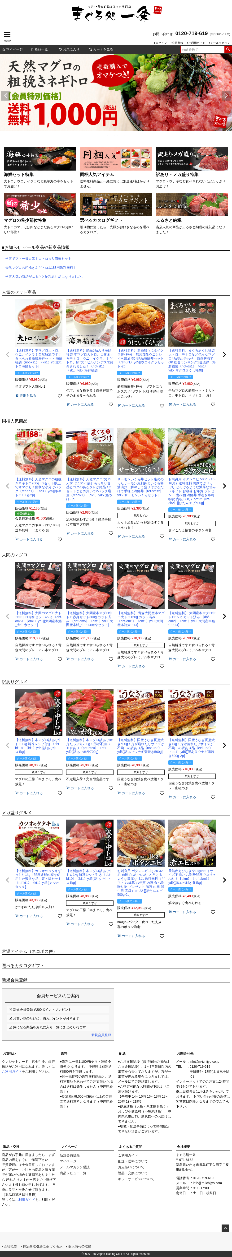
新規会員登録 (101, 1035)
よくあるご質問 (130, 1147)
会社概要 (183, 1147)
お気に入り (69, 49)
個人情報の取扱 (79, 1246)
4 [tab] (118, 135)
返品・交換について (133, 1173)
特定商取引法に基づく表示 (42, 1246)
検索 (228, 49)
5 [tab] (121, 135)
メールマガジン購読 (75, 1167)
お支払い (9, 1053)
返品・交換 (11, 1147)
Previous (5, 96)
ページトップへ (225, 1228)
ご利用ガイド (196, 43)
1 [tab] (108, 135)
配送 (122, 1053)
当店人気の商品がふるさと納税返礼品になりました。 (43, 276)
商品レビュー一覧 (73, 1173)
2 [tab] (111, 135)
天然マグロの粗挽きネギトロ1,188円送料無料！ (39, 267)
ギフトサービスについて (136, 1179)
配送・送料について (133, 1161)
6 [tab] (124, 135)
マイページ (12, 49)
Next (226, 96)
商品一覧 (39, 49)
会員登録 (177, 43)
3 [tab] (115, 135)
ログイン (161, 43)
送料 (64, 1053)
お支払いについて (131, 1167)
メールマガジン (220, 43)
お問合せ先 (185, 1053)
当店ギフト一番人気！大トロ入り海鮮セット (36, 258)
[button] (7, 354)
